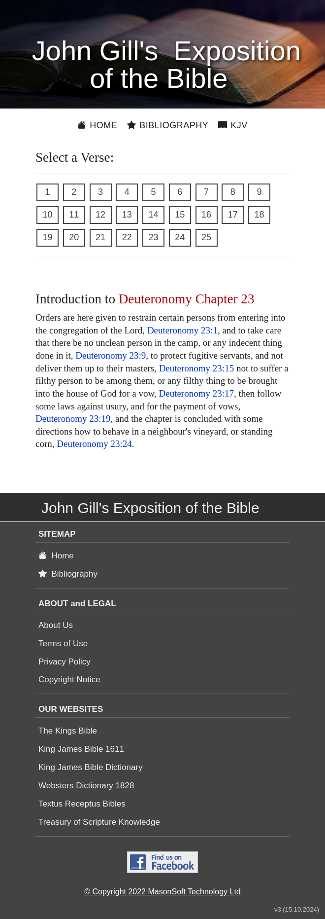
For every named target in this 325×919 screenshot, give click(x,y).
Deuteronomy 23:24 (94, 444)
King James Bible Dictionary (90, 767)
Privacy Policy (64, 661)
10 (47, 215)
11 (74, 215)
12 (100, 215)
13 (127, 215)
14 (153, 215)
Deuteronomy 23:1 (182, 330)
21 (100, 237)
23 (153, 237)
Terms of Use (63, 643)
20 (74, 237)
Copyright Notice (69, 679)
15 (180, 215)
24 (180, 237)
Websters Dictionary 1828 (86, 785)
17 (233, 215)
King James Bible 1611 (81, 749)
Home (97, 125)
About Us (55, 625)
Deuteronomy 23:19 (73, 418)
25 (206, 237)
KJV (233, 125)
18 (259, 215)
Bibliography (167, 125)
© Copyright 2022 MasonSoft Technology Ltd (162, 891)
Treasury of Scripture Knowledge (99, 822)
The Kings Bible (67, 730)
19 (47, 237)
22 (127, 237)
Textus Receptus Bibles (82, 804)
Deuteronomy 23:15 (196, 368)
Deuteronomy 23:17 (196, 393)
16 (206, 215)
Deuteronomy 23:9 (110, 355)
